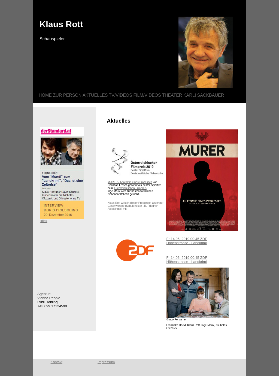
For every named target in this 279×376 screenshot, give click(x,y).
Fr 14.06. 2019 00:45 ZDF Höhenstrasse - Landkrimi (186, 241)
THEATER (172, 95)
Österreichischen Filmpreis (130, 188)
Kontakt (56, 362)
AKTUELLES (95, 95)
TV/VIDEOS (120, 95)
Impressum (106, 362)
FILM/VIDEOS (147, 95)
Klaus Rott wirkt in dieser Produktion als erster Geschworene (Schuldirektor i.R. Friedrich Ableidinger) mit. (135, 205)
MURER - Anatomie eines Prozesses (130, 182)
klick (62, 219)
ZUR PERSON (67, 95)
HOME (45, 95)
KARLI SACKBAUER (203, 95)
